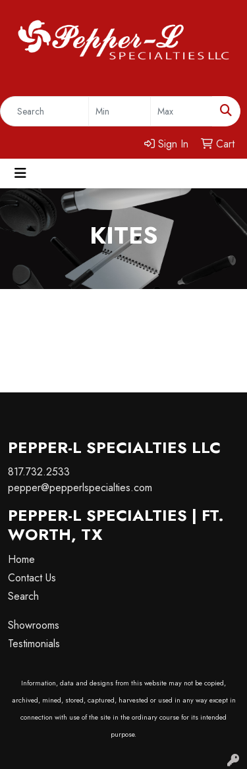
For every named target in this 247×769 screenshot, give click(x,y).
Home (21, 559)
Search (23, 596)
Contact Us (32, 577)
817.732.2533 (39, 471)
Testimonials (34, 643)
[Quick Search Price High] (181, 111)
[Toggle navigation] (20, 173)
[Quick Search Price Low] (119, 111)
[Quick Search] (44, 111)
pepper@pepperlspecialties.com (80, 487)
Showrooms (33, 625)
